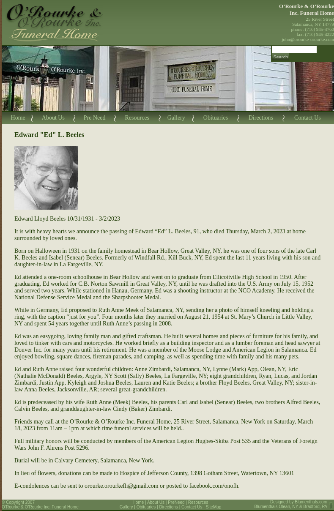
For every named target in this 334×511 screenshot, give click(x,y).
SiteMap (214, 507)
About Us (53, 118)
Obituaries (215, 118)
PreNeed (176, 502)
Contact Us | (193, 507)
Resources (137, 118)
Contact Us (307, 118)
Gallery (176, 118)
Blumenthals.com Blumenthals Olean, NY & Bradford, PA (291, 504)
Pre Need (95, 118)
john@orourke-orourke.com (308, 39)
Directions (261, 118)
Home (18, 118)
